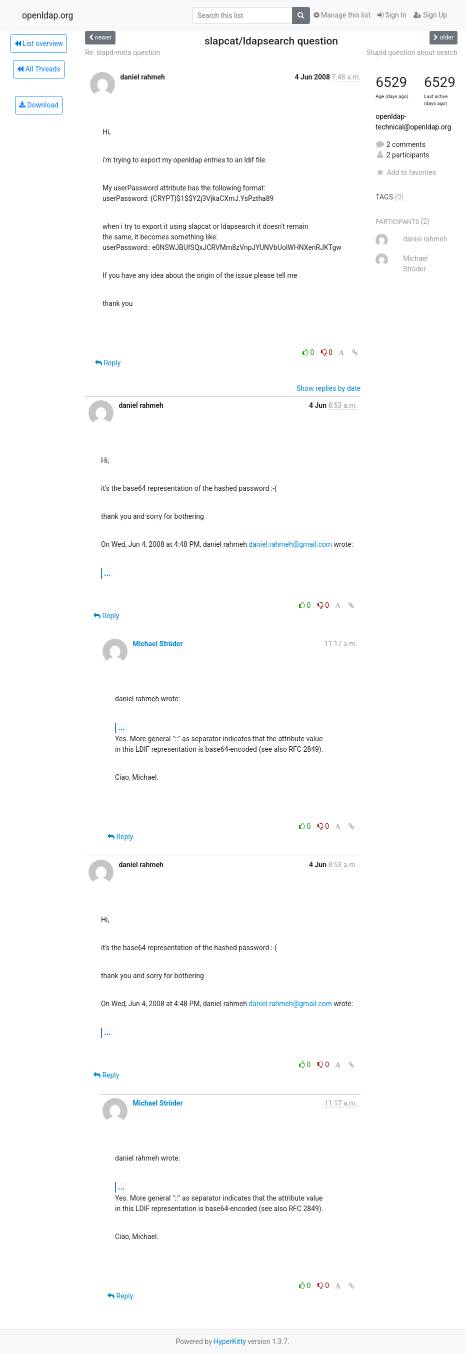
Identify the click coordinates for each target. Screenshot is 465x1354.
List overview (39, 43)
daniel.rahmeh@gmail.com (290, 544)
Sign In (392, 15)
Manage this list (342, 15)
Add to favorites (406, 172)
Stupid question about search (412, 52)
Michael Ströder (157, 644)
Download (38, 105)
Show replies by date (328, 388)
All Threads (38, 69)
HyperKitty (230, 1342)
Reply (107, 363)
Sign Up (430, 15)
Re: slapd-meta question (122, 52)
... (107, 573)
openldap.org (47, 15)
